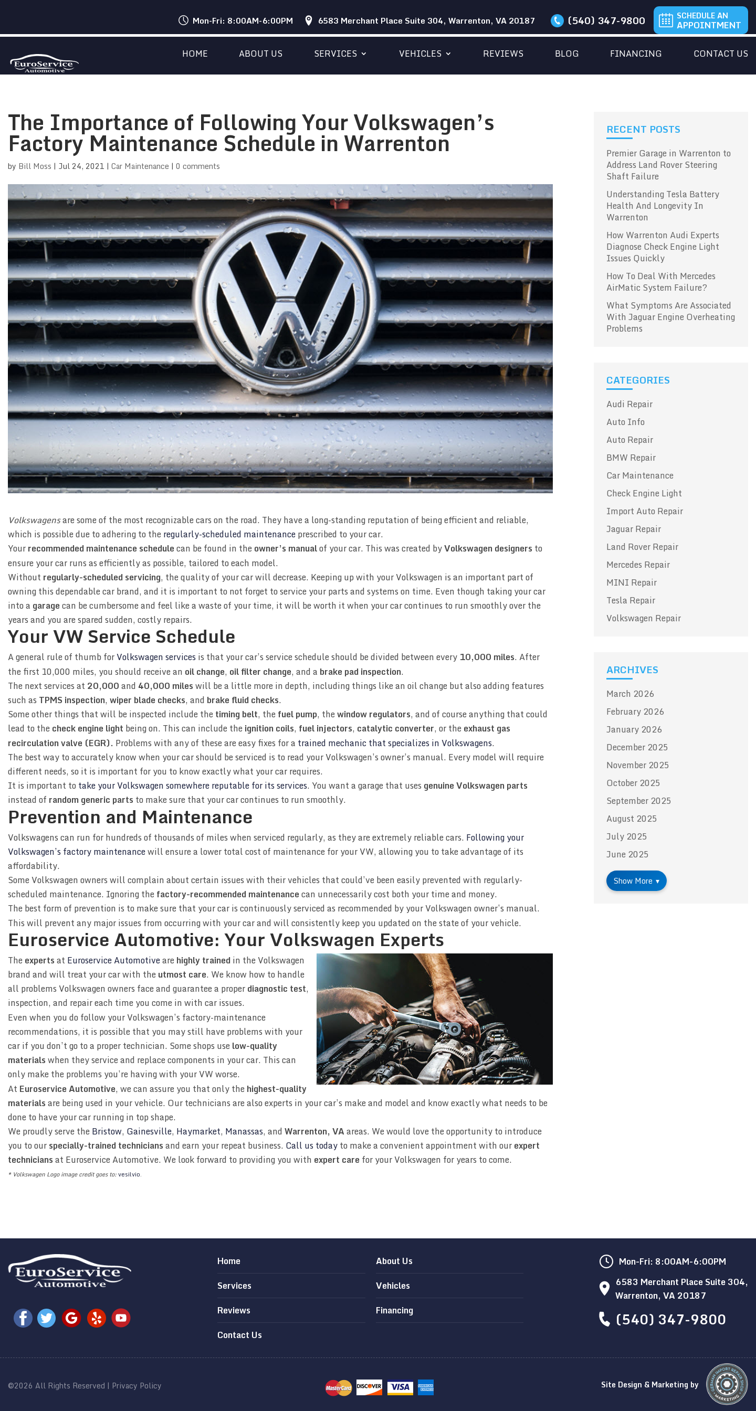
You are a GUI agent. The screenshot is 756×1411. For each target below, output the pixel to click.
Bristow (107, 1131)
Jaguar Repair (633, 529)
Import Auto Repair (644, 511)
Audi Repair (629, 404)
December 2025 (637, 747)
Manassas (244, 1131)
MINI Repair (631, 582)
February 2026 (635, 711)
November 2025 (637, 765)
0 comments (198, 166)
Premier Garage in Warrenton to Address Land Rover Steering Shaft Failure (668, 164)
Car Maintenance (140, 166)
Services (335, 55)
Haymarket (198, 1131)
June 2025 (627, 854)
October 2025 (633, 783)
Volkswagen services (156, 657)
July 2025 (626, 836)
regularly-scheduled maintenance (229, 534)
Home (195, 55)
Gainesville (149, 1131)
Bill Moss (34, 166)
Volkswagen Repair (643, 618)
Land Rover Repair (642, 547)
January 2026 (634, 729)
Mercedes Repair (638, 564)
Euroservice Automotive (113, 960)
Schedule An (709, 20)
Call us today (312, 1145)
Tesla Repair (630, 600)
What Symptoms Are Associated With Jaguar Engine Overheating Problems (670, 317)
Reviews (503, 55)
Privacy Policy (137, 1386)
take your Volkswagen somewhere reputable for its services (192, 785)
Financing (636, 55)
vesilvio (129, 1174)
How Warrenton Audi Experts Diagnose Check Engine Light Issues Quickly (662, 246)
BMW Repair (631, 457)
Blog (567, 55)
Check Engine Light (644, 493)
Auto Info (625, 422)
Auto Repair (629, 439)
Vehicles (420, 55)
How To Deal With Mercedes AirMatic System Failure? (661, 281)
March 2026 (630, 693)
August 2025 (631, 818)
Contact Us (721, 55)
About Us (260, 55)
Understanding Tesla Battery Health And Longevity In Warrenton (662, 205)
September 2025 (638, 801)
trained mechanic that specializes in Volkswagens (395, 743)
